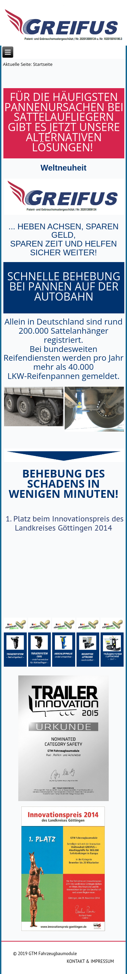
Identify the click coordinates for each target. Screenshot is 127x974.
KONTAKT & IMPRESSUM (90, 961)
